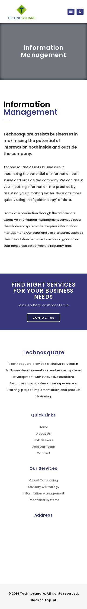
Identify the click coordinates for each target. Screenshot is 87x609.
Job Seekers (43, 440)
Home (43, 427)
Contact (43, 453)
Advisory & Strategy (44, 487)
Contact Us (43, 317)
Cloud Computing (43, 480)
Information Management (43, 493)
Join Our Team (43, 446)
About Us (43, 433)
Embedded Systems (43, 500)
